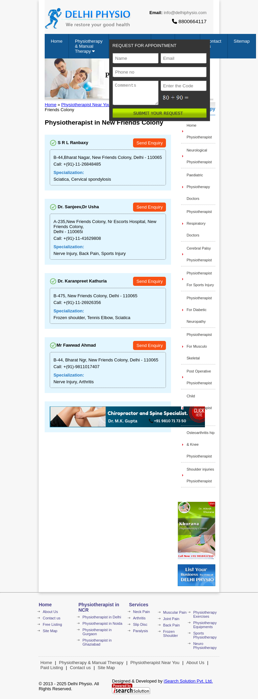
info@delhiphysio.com (185, 12)
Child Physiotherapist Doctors (199, 408)
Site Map (50, 631)
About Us (50, 612)
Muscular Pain (175, 612)
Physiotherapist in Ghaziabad (97, 642)
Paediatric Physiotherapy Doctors (198, 187)
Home (56, 41)
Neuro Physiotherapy (205, 646)
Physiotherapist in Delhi (101, 617)
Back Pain (171, 625)
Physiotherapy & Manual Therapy (88, 46)
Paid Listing (51, 667)
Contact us (51, 618)
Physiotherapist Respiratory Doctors (199, 223)
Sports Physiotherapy (205, 635)
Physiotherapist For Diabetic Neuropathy (199, 309)
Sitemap (242, 41)
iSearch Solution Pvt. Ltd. (188, 681)
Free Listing (52, 624)
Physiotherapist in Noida (102, 623)
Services (138, 604)
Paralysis (140, 631)
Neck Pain (141, 612)
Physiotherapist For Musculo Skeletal (199, 346)
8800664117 (189, 21)
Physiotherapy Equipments (205, 625)
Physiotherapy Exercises (205, 614)
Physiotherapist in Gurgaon (97, 632)
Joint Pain (171, 619)
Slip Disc (140, 624)
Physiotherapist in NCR (98, 607)
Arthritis (139, 618)
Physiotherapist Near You (85, 104)
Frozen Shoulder (170, 633)
